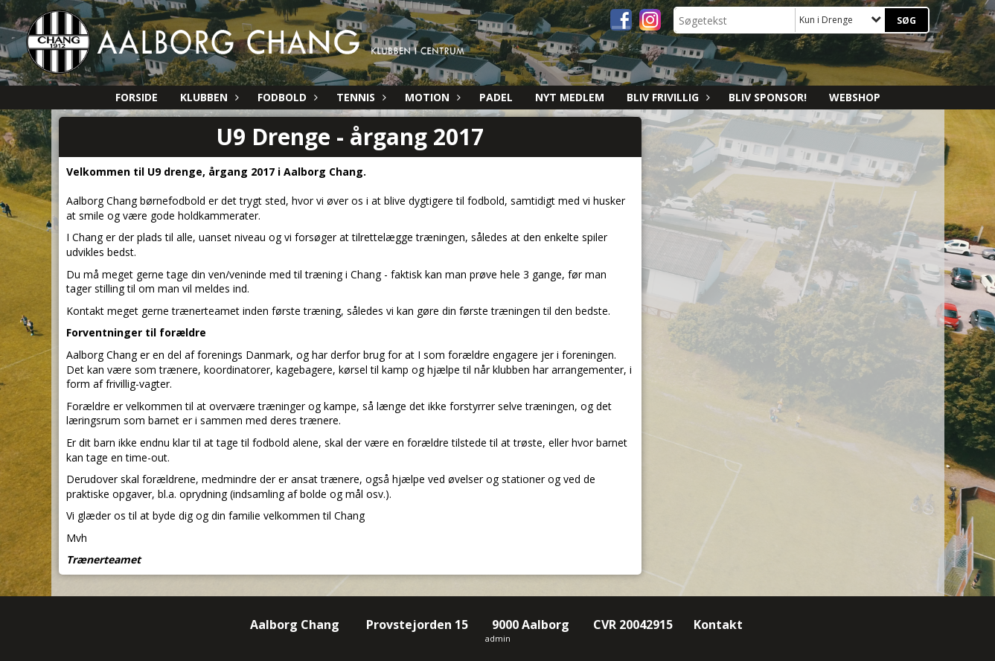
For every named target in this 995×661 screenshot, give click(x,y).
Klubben (207, 97)
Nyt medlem (569, 97)
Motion (431, 97)
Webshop (854, 97)
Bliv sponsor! (768, 97)
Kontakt (720, 624)
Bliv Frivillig (666, 97)
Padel (496, 97)
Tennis (359, 97)
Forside (136, 97)
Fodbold (285, 97)
